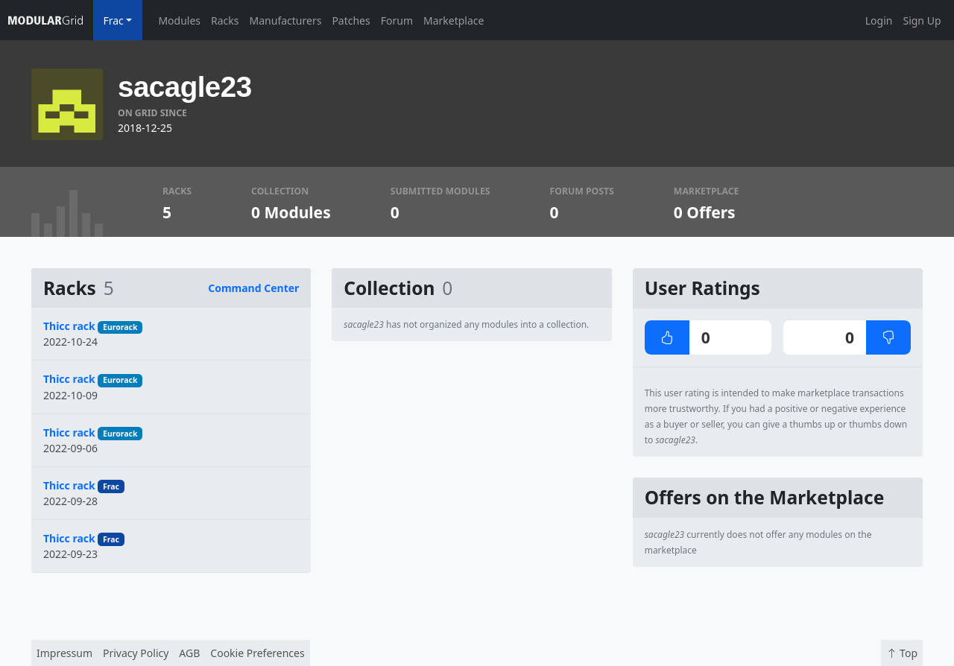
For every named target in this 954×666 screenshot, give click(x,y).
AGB (189, 653)
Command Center (253, 288)
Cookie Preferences (257, 653)
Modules (179, 20)
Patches (351, 20)
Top (901, 653)
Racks (224, 20)
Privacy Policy (135, 653)
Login (879, 20)
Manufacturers (286, 20)
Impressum (64, 653)
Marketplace (453, 20)
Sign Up (922, 20)
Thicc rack (69, 326)
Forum (397, 20)
